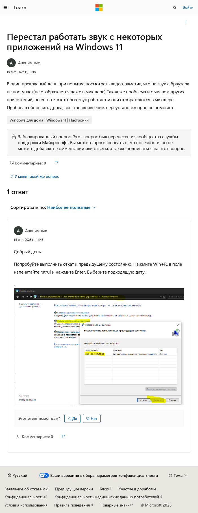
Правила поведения (72, 505)
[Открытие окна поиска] (174, 8)
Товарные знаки (115, 505)
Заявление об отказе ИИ (26, 489)
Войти (188, 7)
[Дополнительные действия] (186, 22)
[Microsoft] (99, 7)
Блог (104, 489)
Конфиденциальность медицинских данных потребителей (107, 496)
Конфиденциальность (24, 496)
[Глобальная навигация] (5, 8)
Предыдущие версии (74, 489)
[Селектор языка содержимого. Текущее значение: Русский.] (18, 475)
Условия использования (26, 505)
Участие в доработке (137, 489)
